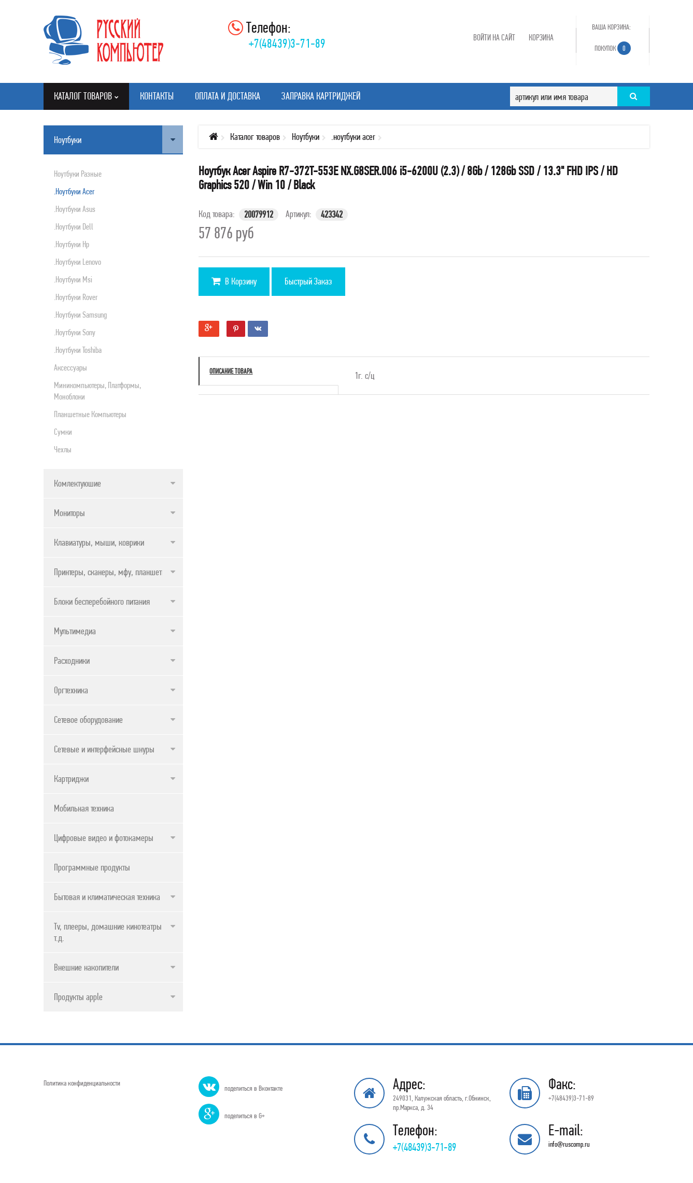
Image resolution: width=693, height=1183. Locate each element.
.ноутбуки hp (71, 244)
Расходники (72, 660)
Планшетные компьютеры (90, 414)
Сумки (63, 431)
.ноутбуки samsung (80, 314)
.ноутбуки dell (73, 226)
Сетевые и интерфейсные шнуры (104, 749)
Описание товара (230, 371)
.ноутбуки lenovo (77, 261)
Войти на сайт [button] (494, 37)
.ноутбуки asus (74, 209)
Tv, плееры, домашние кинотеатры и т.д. (110, 932)
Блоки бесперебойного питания (102, 601)
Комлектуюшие (77, 483)
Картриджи (71, 778)
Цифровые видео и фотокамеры (103, 837)
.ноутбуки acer (74, 191)
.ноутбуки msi (73, 279)
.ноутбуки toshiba (78, 350)
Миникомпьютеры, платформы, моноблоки (97, 391)
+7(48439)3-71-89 (287, 43)
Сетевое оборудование (88, 719)
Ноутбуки (67, 139)
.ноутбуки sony (74, 332)
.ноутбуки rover (75, 297)
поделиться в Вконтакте (253, 1088)
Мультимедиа (75, 630)
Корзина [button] (541, 37)
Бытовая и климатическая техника (107, 896)
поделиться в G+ (244, 1115)
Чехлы (63, 449)
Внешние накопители (86, 967)
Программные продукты (92, 867)
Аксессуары (70, 367)
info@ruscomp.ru (569, 1144)
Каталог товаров (255, 136)
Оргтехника (71, 690)
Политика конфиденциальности (82, 1083)
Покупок (613, 48)
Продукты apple (78, 996)
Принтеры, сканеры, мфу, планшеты (110, 571)
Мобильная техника (84, 808)
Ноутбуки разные (78, 173)
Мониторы (69, 512)
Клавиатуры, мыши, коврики (99, 542)
